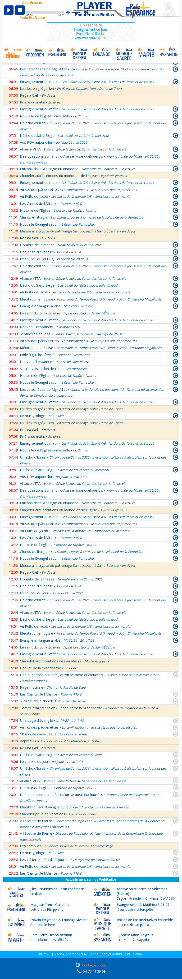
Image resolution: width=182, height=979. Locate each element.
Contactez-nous (94, 965)
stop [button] (20, 10)
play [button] (9, 10)
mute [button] (70, 12)
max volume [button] (86, 12)
